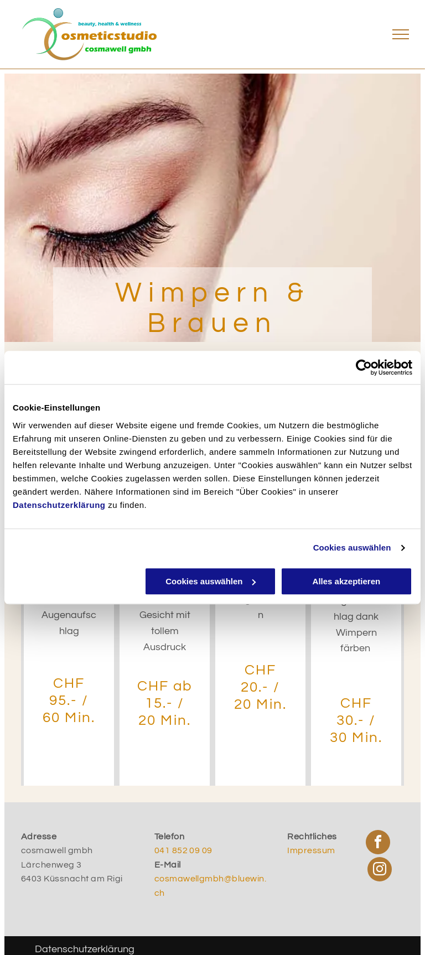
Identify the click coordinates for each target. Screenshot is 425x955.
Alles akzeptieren (347, 581)
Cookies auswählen (352, 547)
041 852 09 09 (183, 850)
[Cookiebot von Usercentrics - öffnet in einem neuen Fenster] (363, 367)
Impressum (311, 850)
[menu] (400, 34)
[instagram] (379, 870)
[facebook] (378, 843)
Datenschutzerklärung (59, 505)
